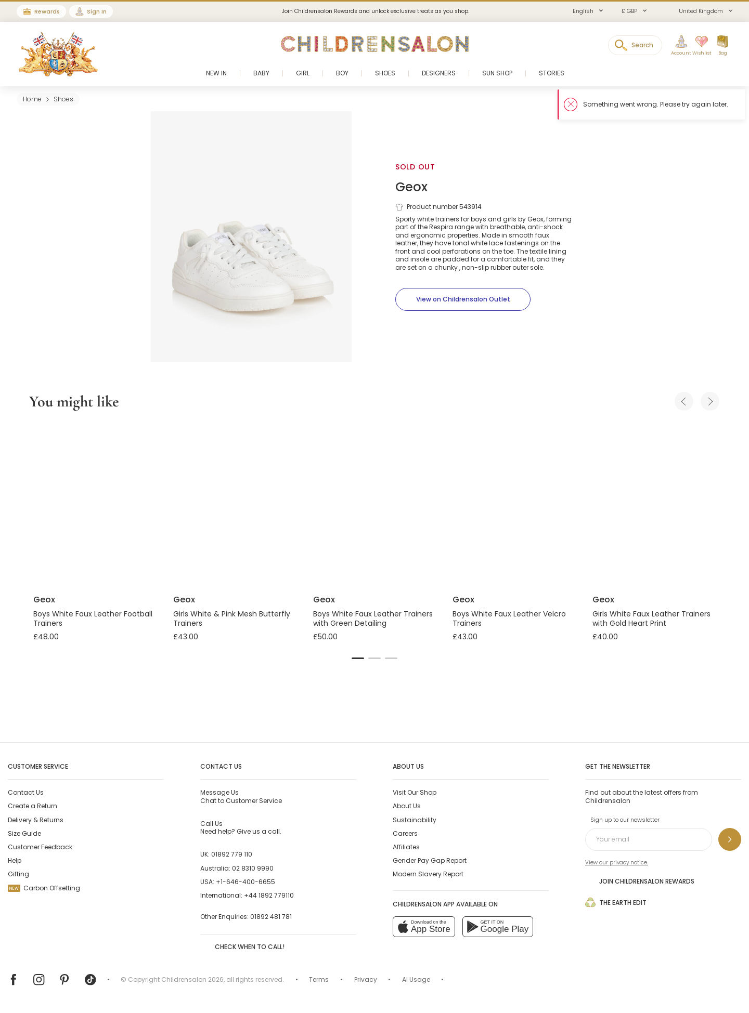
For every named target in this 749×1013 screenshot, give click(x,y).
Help (14, 860)
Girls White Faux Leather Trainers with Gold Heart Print (651, 618)
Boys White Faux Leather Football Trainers (92, 618)
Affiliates (406, 847)
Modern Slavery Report (428, 874)
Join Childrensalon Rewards (639, 881)
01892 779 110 (231, 854)
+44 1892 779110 (269, 895)
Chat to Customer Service (241, 796)
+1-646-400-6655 (245, 881)
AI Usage (416, 979)
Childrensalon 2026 (192, 979)
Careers (405, 833)
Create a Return (32, 805)
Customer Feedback (40, 847)
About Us (407, 805)
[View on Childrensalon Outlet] (463, 299)
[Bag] (722, 45)
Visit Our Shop (414, 792)
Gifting (18, 874)
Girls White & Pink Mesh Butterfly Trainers (231, 618)
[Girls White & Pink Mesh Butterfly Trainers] (235, 504)
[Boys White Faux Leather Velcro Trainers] (514, 504)
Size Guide (24, 833)
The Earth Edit (616, 902)
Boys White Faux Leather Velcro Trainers (509, 618)
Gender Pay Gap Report (430, 860)
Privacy (365, 979)
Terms (319, 979)
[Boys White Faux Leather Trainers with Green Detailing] (375, 504)
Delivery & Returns (35, 819)
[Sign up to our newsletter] (729, 839)
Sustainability (414, 819)
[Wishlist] (698, 45)
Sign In (97, 11)
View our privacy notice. (616, 862)
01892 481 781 (271, 916)
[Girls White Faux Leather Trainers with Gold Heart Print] (654, 504)
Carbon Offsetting (44, 888)
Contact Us (26, 792)
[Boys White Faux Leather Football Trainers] (95, 504)
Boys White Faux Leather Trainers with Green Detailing (373, 618)
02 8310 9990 (253, 868)
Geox (411, 186)
